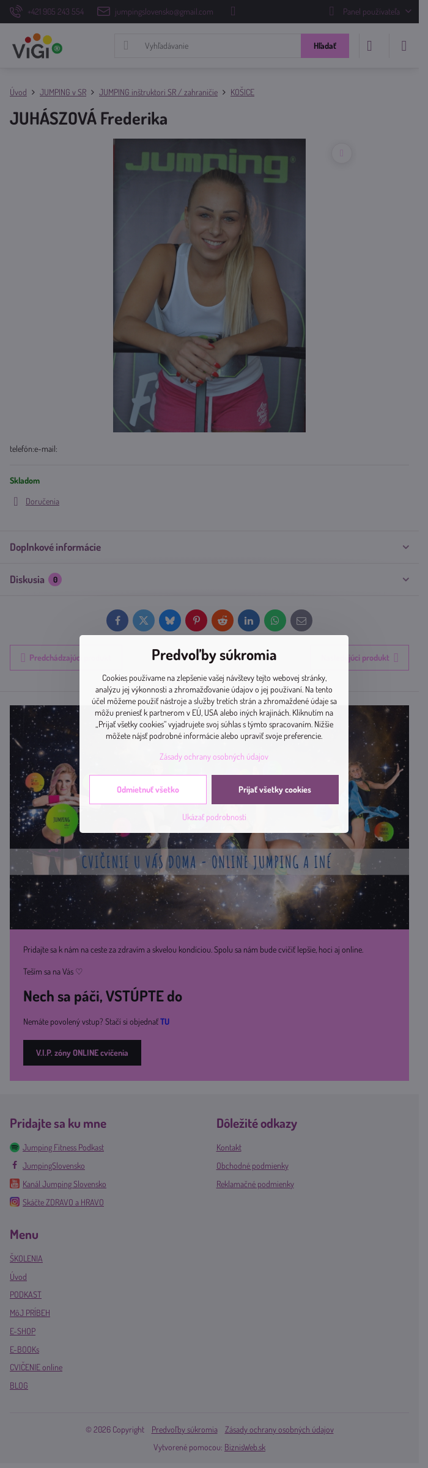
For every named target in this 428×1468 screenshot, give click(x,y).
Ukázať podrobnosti (214, 817)
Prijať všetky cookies (274, 789)
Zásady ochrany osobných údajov (214, 756)
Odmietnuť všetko (148, 789)
